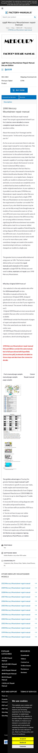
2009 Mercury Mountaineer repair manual (15, 588)
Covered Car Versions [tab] (9, 97)
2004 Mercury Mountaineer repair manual (15, 610)
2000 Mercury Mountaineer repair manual (15, 628)
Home (8, 28)
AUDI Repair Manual (9, 668)
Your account (7, 693)
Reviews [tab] (22, 97)
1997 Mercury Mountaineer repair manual (15, 637)
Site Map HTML (7, 710)
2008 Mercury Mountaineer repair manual (15, 592)
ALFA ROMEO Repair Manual (9, 663)
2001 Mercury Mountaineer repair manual (15, 623)
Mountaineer (28, 28)
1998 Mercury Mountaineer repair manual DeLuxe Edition (17, 64)
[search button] (35, 17)
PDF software (7, 703)
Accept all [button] (23, 739)
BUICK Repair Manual (7, 676)
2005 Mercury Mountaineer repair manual (15, 606)
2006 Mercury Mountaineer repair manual (15, 601)
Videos (23, 656)
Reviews (24, 670)
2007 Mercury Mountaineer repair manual (15, 597)
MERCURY (19, 28)
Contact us (25, 660)
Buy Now (20, 90)
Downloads (25, 653)
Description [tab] (8, 102)
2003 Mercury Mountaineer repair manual (15, 615)
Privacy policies (26, 693)
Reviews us (25, 667)
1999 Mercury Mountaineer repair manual (15, 632)
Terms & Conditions (18, 734)
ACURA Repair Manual (7, 657)
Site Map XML (7, 713)
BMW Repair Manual (9, 671)
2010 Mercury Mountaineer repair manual (15, 583)
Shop (12, 28)
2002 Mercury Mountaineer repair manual (15, 619)
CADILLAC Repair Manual (8, 682)
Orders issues (26, 663)
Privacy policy (25, 732)
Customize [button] (23, 746)
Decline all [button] (23, 742)
